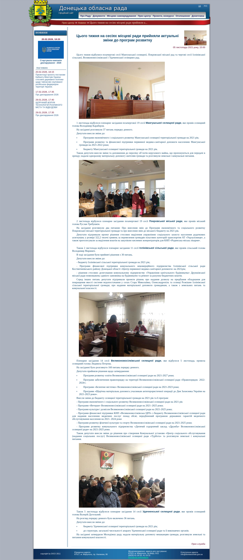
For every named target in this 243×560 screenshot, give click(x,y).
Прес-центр (68, 22)
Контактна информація (138, 557)
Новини (82, 22)
